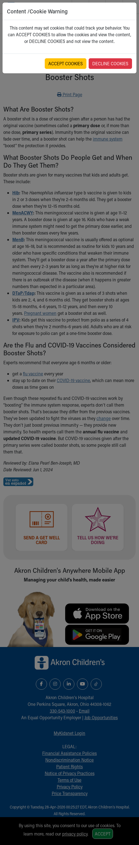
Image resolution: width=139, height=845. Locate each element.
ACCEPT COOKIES (65, 63)
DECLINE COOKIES (110, 63)
